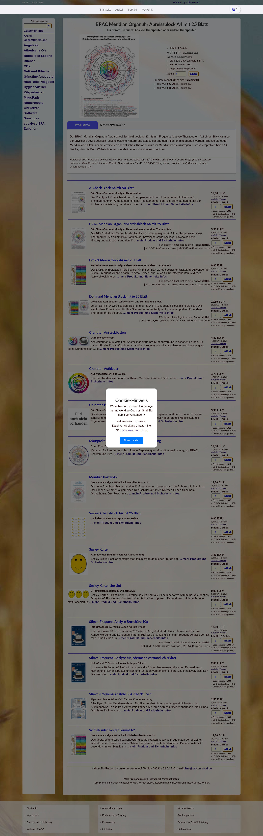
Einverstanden (131, 440)
